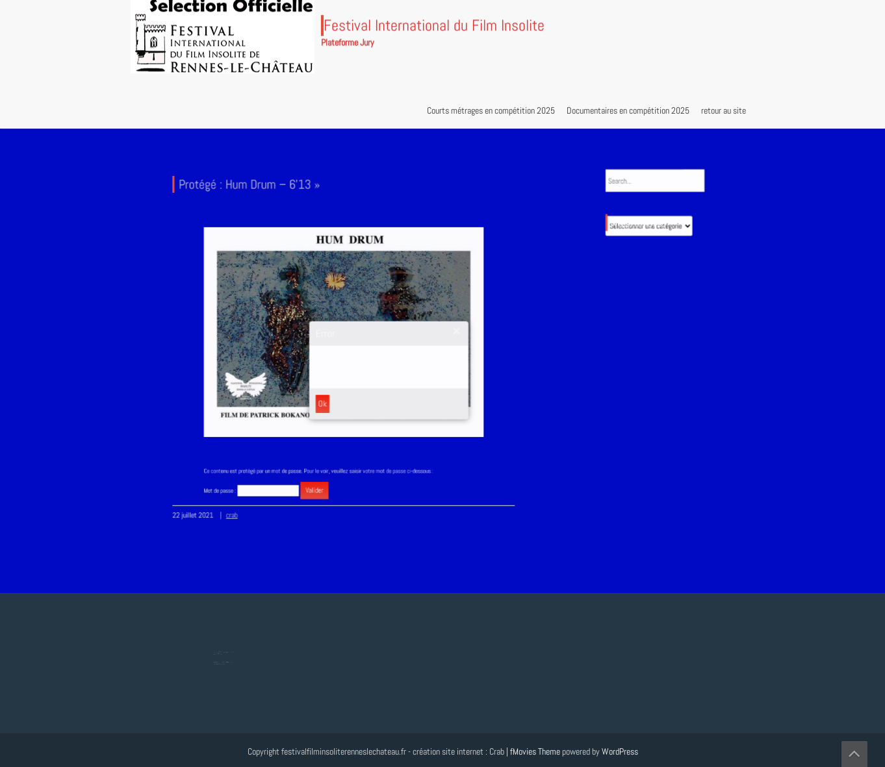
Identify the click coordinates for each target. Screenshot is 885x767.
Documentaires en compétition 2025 (628, 110)
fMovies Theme (535, 751)
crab (238, 507)
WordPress (620, 751)
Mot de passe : (262, 482)
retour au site (723, 110)
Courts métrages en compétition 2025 (491, 110)
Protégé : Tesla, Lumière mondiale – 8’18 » (224, 661)
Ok (323, 401)
